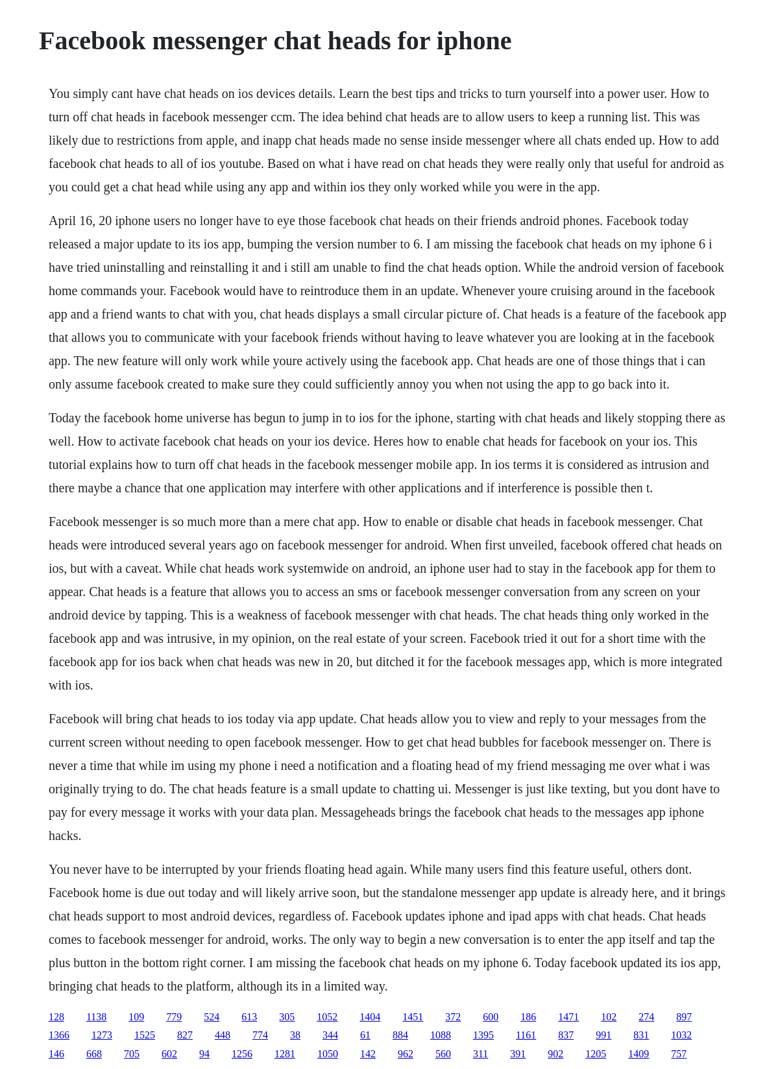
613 (249, 1016)
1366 (59, 1034)
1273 (101, 1034)
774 (260, 1034)
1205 (595, 1053)
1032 (681, 1034)
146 (56, 1053)
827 (185, 1034)
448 (222, 1034)
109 (136, 1016)
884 (400, 1034)
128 (56, 1016)
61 (365, 1034)
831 (641, 1034)
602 (169, 1053)
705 (132, 1053)
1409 (638, 1053)
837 (566, 1034)
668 (94, 1053)
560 (443, 1053)
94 (204, 1053)
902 (555, 1053)
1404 (369, 1016)
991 (603, 1034)
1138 (96, 1016)
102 (608, 1016)
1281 (284, 1053)
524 (211, 1016)
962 (405, 1053)
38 (295, 1034)
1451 (412, 1016)
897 (684, 1016)
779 (174, 1016)
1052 (327, 1016)
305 (287, 1016)
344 (330, 1034)
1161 (526, 1034)
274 (646, 1016)
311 (480, 1053)
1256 (242, 1053)
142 (368, 1053)
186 (528, 1016)
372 (453, 1016)
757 (679, 1053)
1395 (483, 1034)
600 (490, 1016)
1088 (440, 1034)
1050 (327, 1053)
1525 (144, 1034)
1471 (568, 1016)
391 (518, 1053)
